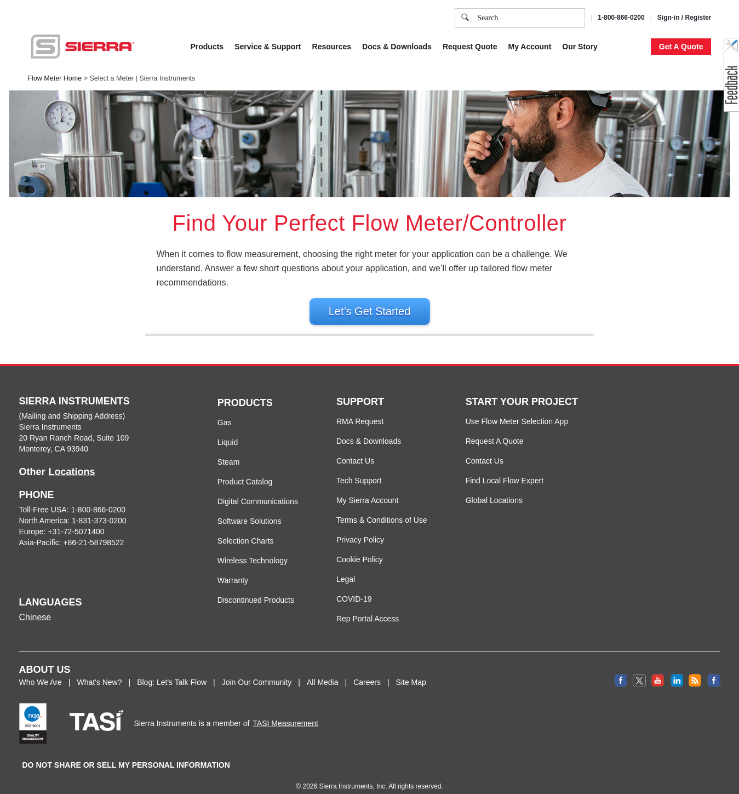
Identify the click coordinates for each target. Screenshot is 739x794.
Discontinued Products (255, 611)
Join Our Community (257, 693)
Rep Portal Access (367, 630)
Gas (224, 434)
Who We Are (40, 693)
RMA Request (359, 433)
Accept (577, 100)
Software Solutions (249, 532)
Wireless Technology (252, 572)
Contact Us (355, 472)
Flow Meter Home (55, 78)
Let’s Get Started (370, 311)
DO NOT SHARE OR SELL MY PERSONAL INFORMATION (126, 776)
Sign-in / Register (684, 17)
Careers (367, 693)
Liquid (227, 453)
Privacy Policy (433, 46)
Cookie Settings (520, 100)
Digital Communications (257, 513)
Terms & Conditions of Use (381, 531)
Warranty (232, 591)
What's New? (99, 693)
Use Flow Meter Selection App (517, 433)
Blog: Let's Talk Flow (172, 693)
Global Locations (494, 511)
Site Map (411, 693)
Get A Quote (681, 46)
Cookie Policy (357, 46)
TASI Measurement (285, 734)
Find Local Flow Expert (504, 492)
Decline (621, 100)
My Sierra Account (367, 511)
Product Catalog (244, 493)
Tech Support (359, 492)
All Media (323, 693)
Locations (72, 483)
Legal (345, 590)
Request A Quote (495, 452)
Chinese (35, 628)
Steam (228, 473)
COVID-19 (354, 610)
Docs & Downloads (368, 452)
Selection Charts (245, 552)
